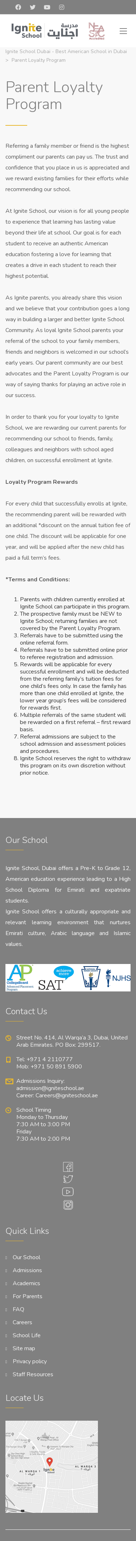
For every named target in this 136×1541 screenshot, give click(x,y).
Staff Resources (33, 1374)
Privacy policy (30, 1361)
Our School (26, 1257)
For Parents (27, 1296)
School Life (27, 1335)
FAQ (18, 1309)
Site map (24, 1348)
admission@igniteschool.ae (50, 1088)
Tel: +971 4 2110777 (44, 1059)
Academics (26, 1283)
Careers (22, 1322)
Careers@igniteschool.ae (67, 1095)
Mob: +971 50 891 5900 (49, 1067)
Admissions (27, 1270)
